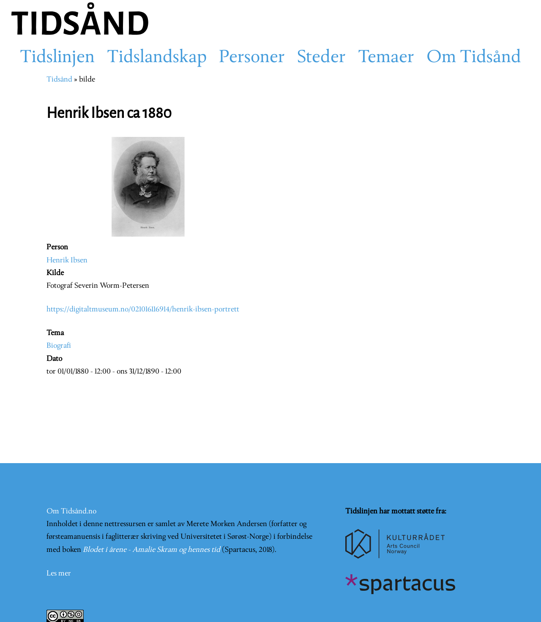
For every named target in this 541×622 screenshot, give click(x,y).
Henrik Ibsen (66, 260)
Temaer (386, 58)
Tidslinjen (57, 58)
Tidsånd (59, 80)
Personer (252, 58)
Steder (321, 58)
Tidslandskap (157, 58)
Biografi (58, 346)
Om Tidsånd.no (71, 511)
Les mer (58, 574)
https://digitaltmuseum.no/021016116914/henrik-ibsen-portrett (142, 310)
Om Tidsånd (473, 58)
